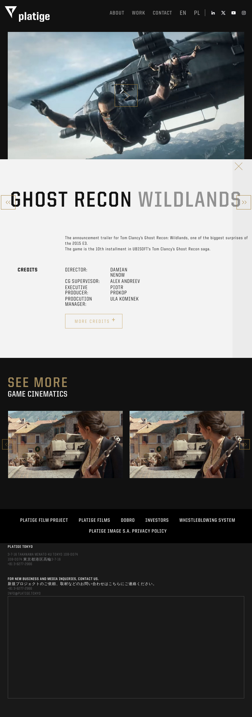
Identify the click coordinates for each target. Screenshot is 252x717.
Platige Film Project (44, 520)
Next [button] (244, 444)
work (138, 13)
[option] (65, 444)
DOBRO (128, 520)
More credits (95, 320)
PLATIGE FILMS (94, 520)
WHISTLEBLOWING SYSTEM (207, 520)
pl (197, 13)
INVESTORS (157, 520)
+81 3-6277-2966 (20, 564)
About (117, 13)
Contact (162, 13)
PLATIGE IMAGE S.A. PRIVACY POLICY (128, 531)
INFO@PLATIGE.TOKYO (24, 594)
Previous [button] (7, 444)
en (183, 13)
